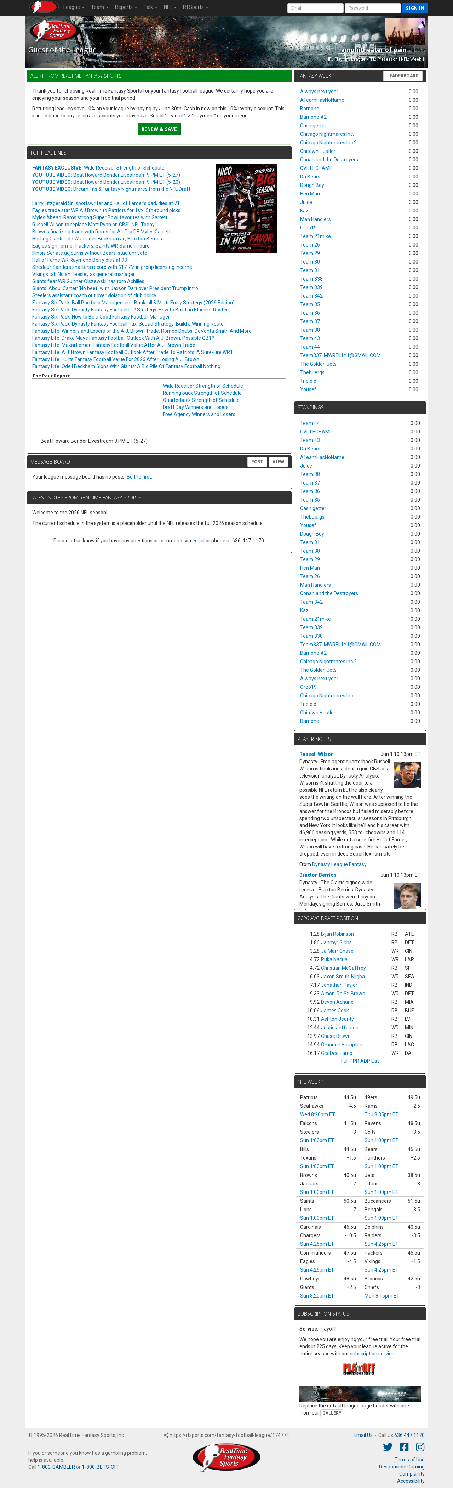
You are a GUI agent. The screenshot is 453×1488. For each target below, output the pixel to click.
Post (257, 461)
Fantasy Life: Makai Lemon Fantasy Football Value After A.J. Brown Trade (113, 345)
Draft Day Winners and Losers (196, 407)
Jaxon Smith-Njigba (343, 976)
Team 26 (310, 245)
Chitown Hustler (318, 151)
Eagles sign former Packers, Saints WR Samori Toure (91, 246)
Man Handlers (315, 219)
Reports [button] (126, 7)
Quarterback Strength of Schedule (201, 400)
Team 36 (310, 313)
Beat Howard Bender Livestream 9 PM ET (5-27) (106, 175)
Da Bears (310, 176)
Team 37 (310, 321)
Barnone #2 (313, 117)
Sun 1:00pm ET (317, 1140)
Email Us (363, 1435)
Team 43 (310, 338)
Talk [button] (150, 7)
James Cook (335, 1010)
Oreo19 (308, 228)
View (278, 461)
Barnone (309, 108)
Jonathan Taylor (339, 985)
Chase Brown (336, 1036)
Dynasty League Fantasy (339, 864)
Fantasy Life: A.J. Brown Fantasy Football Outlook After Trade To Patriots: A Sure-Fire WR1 (132, 352)
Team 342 (311, 296)
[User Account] (315, 8)
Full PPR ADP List (360, 1061)
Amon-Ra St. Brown (343, 993)
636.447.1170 (409, 1435)
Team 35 (310, 304)
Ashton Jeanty (337, 1019)
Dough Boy (312, 185)
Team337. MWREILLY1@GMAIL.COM (340, 355)
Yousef (308, 389)
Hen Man (310, 194)
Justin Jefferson (340, 1027)
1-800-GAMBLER (56, 1467)
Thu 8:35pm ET (381, 1114)
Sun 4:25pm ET (317, 1244)
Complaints (412, 1474)
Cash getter (313, 125)
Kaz (304, 211)
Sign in (415, 8)
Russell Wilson (316, 754)
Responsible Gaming (402, 1467)
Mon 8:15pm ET (382, 1296)
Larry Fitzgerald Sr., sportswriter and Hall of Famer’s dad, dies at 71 (106, 203)
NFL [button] (170, 7)
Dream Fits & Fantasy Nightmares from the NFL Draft (111, 189)
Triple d (308, 381)
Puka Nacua (334, 959)
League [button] (74, 7)
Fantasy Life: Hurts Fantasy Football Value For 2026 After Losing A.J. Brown (115, 359)
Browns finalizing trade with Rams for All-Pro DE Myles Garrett (101, 231)
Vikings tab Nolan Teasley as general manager (83, 274)
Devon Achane (337, 1002)
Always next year (319, 91)
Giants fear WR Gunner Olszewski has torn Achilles (88, 281)
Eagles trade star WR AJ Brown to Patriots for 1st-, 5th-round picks (106, 210)
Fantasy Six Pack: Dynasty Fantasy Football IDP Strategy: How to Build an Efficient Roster (130, 309)
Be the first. (139, 477)
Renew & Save (159, 129)
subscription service (372, 1353)
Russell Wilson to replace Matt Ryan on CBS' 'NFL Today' (94, 224)
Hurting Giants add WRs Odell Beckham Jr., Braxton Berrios (97, 239)
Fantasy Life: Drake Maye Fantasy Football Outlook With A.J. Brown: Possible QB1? (123, 338)
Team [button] (100, 7)
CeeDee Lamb (336, 1053)
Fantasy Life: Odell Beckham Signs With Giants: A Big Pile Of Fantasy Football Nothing (126, 366)
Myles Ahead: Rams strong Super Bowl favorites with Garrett (99, 217)
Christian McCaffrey (343, 968)
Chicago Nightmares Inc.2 (328, 142)
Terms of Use (410, 1459)
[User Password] (373, 8)
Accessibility (411, 1481)
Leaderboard (403, 75)
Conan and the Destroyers (329, 159)
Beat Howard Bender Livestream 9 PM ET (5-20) (106, 182)
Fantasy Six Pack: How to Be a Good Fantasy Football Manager (101, 317)
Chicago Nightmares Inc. (327, 134)
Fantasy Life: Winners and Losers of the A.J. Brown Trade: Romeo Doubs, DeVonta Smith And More (142, 331)
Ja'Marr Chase (337, 951)
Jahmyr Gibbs (336, 942)
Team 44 (310, 347)
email (198, 540)
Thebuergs (312, 372)
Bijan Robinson (337, 934)
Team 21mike (315, 236)
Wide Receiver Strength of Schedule (98, 168)
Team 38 (310, 330)
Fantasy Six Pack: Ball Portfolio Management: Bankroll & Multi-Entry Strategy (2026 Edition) (133, 302)
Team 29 (310, 253)
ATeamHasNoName (322, 100)
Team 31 (310, 270)
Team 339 (311, 287)
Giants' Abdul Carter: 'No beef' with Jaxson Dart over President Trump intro (115, 288)
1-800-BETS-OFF (100, 1467)
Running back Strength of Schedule (202, 393)
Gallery (331, 1413)
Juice (306, 202)
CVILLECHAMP (316, 168)
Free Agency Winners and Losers (199, 414)
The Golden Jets (318, 364)
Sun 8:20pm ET (317, 1296)
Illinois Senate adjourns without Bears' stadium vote (89, 253)
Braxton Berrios (318, 875)
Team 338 (311, 279)
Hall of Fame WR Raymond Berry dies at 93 (79, 260)
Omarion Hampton (341, 1044)
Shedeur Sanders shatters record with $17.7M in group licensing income (112, 267)
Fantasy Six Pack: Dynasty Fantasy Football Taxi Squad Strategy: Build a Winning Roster (128, 324)
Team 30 (310, 262)
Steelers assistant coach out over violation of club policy (94, 295)
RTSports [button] (195, 7)
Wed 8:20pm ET (317, 1114)
